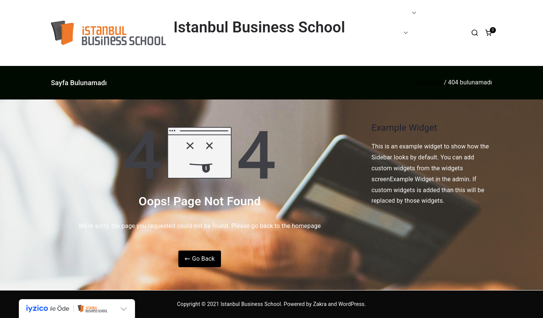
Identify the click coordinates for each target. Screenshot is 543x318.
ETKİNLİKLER (435, 32)
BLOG (368, 52)
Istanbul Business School (259, 27)
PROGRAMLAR (384, 33)
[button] (412, 13)
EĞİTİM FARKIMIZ (388, 13)
